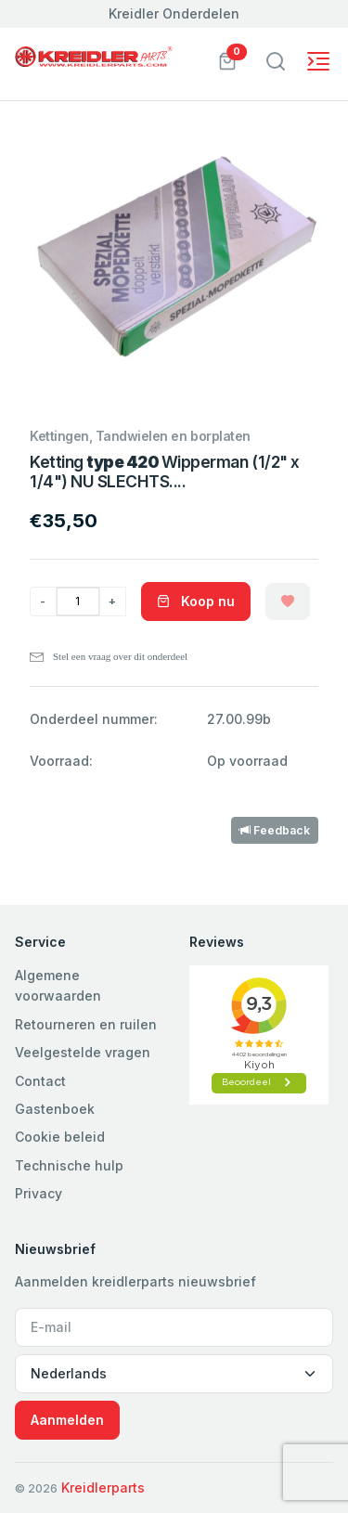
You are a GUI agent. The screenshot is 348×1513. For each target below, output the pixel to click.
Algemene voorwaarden (58, 985)
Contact (40, 1081)
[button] (227, 60)
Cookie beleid (60, 1136)
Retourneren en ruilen (86, 1024)
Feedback (274, 830)
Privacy (38, 1193)
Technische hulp (69, 1165)
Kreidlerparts (103, 1487)
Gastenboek (55, 1109)
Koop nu (196, 601)
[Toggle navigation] (275, 61)
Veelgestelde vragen (82, 1052)
